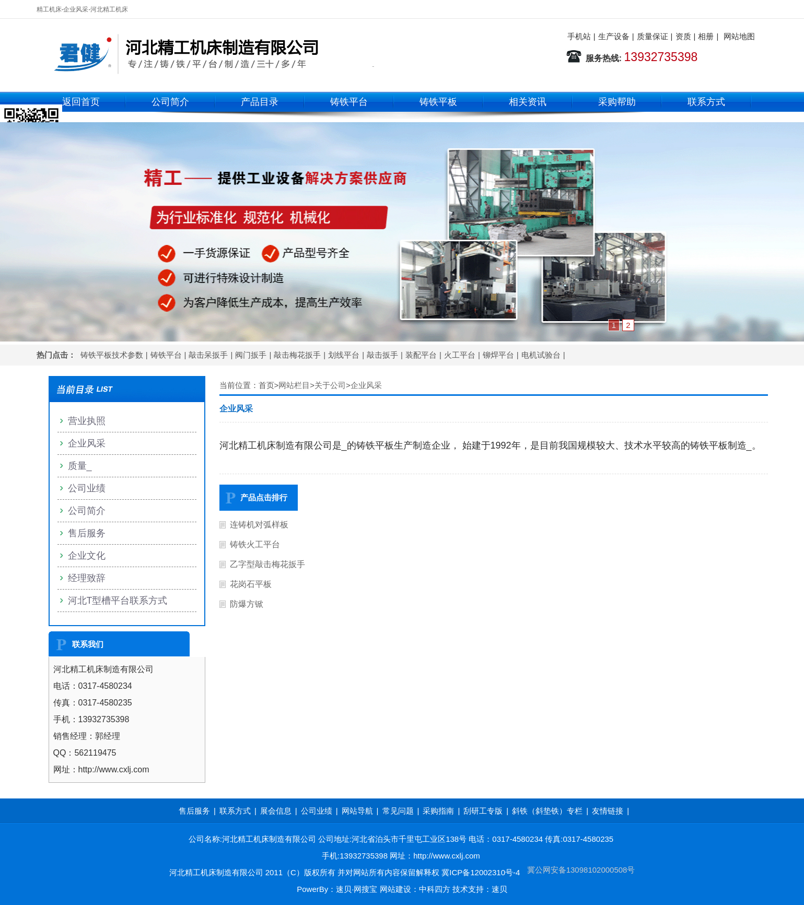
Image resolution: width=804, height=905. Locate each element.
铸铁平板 (438, 102)
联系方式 (706, 102)
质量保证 (652, 36)
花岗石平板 (251, 584)
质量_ (80, 466)
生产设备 (614, 36)
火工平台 (459, 354)
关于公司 (330, 385)
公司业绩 (87, 488)
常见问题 (398, 810)
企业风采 (366, 385)
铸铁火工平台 (255, 544)
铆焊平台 (498, 354)
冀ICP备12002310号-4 (480, 872)
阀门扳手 (250, 354)
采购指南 (438, 810)
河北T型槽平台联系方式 (118, 600)
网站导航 (357, 810)
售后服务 (87, 533)
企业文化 (87, 555)
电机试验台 (541, 354)
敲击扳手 (382, 354)
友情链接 (607, 810)
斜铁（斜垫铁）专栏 (547, 810)
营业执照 (87, 421)
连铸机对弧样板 (259, 524)
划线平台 (343, 354)
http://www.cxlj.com (446, 855)
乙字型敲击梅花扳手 (267, 564)
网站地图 (739, 36)
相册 (706, 36)
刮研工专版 (483, 810)
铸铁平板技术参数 (111, 354)
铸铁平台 (349, 102)
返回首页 (81, 102)
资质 (683, 36)
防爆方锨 (246, 604)
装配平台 (421, 354)
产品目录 (259, 102)
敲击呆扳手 (208, 354)
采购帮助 (617, 102)
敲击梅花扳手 (297, 354)
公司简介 (170, 102)
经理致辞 (87, 578)
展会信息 (276, 810)
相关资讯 (527, 102)
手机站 (579, 36)
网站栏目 (294, 385)
